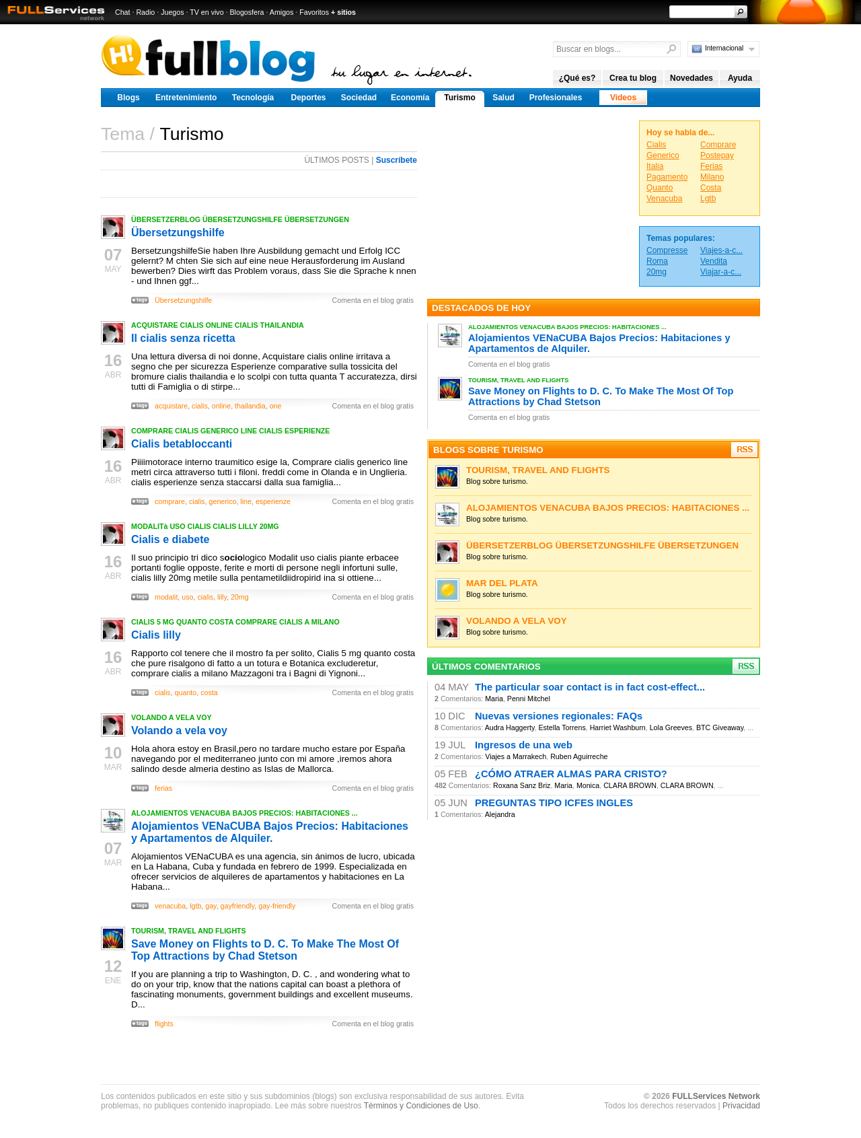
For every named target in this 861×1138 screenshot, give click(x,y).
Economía (410, 97)
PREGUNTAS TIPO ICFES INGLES (554, 802)
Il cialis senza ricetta (183, 338)
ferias (163, 788)
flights (164, 1024)
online (221, 406)
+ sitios (343, 12)
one (276, 406)
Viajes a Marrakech (515, 756)
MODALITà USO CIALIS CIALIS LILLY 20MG (205, 526)
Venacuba (664, 198)
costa (208, 692)
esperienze (273, 501)
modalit (166, 597)
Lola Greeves (671, 727)
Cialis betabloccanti (181, 444)
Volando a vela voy (179, 730)
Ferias (711, 166)
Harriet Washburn (618, 727)
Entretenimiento (186, 97)
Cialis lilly (156, 635)
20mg (240, 597)
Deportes (308, 97)
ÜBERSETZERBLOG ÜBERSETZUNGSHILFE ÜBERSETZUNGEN (240, 219)
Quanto (659, 187)
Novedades (691, 78)
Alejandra (500, 814)
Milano (712, 177)
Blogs (128, 97)
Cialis (656, 144)
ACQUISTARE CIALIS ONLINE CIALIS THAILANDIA (217, 325)
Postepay (717, 155)
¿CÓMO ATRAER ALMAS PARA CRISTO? (571, 774)
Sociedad (359, 97)
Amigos (282, 12)
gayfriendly (238, 906)
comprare (170, 501)
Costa (710, 187)
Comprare (718, 144)
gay (210, 906)
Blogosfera (247, 12)
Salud (503, 97)
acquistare (171, 406)
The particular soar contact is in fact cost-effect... (590, 687)
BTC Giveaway (719, 727)
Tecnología (253, 97)
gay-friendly (276, 906)
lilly (222, 597)
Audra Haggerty (510, 727)
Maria (494, 699)
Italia (654, 166)
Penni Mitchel (528, 699)
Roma (657, 261)
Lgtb (708, 198)
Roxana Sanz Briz (521, 785)
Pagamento (666, 177)
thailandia (250, 406)
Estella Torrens (561, 727)
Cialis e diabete (170, 539)
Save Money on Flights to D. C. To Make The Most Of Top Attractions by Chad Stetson (265, 950)
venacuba (170, 906)
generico (223, 501)
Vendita (713, 261)
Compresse (666, 250)
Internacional (724, 48)
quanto (186, 692)
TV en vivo (206, 12)
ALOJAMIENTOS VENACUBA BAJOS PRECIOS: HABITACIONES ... (244, 813)
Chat (122, 12)
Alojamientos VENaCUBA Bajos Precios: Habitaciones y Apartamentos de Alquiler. (269, 832)
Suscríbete (396, 160)
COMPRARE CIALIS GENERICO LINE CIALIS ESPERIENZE (230, 431)
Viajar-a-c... (720, 272)
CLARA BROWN (630, 785)
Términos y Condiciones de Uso (421, 1105)
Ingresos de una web (523, 745)
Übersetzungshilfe (178, 232)
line (246, 501)
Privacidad (741, 1105)
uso (187, 597)
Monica (587, 785)
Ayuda (740, 78)
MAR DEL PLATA (502, 583)
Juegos (172, 12)
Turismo (459, 97)
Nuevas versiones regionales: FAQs (558, 716)
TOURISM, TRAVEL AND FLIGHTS (188, 931)
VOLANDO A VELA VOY (171, 717)
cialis (200, 406)
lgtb (195, 906)
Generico (662, 155)
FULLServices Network (716, 1096)
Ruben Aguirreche (578, 756)
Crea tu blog (633, 78)
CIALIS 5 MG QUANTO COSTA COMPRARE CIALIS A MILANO (235, 622)
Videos (623, 97)
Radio (145, 12)
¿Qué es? (577, 78)
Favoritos (314, 12)
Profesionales (556, 97)
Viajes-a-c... (721, 250)
